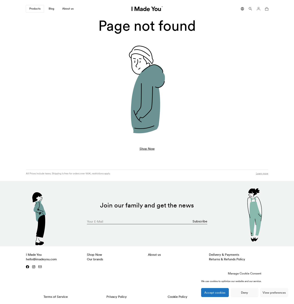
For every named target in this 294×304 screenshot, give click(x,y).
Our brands (95, 259)
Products (34, 8)
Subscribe (200, 221)
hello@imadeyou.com (41, 259)
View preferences (274, 292)
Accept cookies (214, 292)
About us (68, 8)
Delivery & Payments (224, 255)
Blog (51, 8)
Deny (244, 292)
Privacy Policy (116, 297)
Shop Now (147, 149)
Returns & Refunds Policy (227, 259)
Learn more (262, 173)
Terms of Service (55, 297)
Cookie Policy (177, 297)
